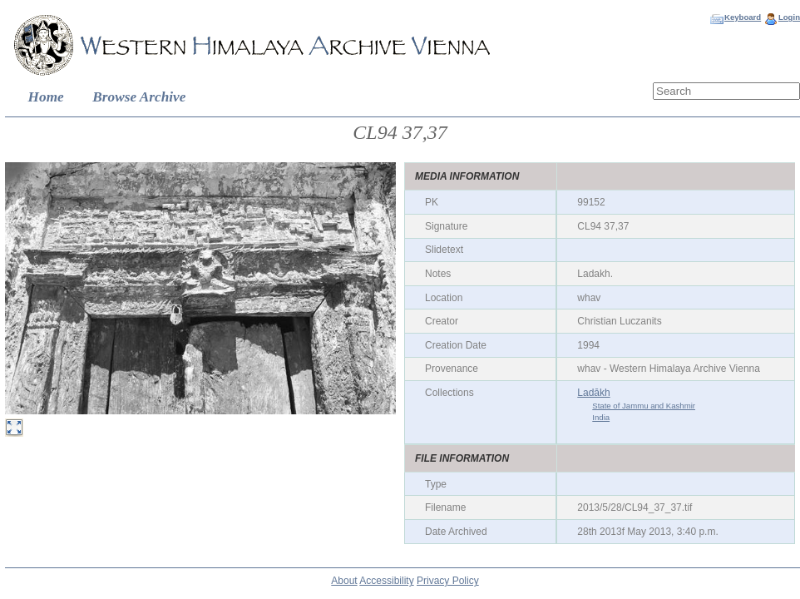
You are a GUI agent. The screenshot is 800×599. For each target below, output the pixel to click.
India (601, 417)
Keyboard (742, 17)
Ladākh (593, 393)
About (344, 581)
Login (789, 17)
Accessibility (386, 581)
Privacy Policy (448, 581)
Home (46, 97)
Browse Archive (138, 97)
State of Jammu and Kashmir (643, 405)
